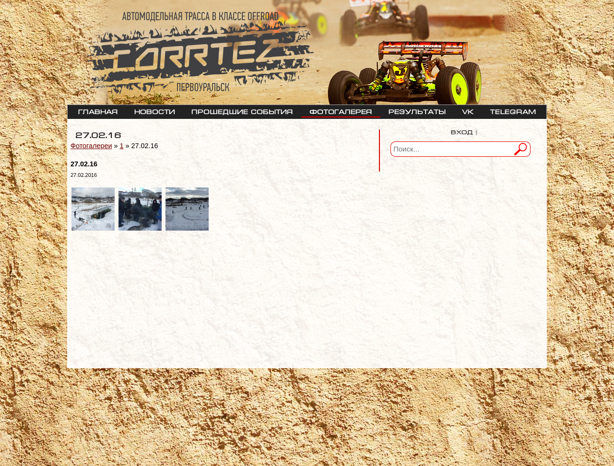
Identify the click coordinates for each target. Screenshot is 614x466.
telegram (513, 111)
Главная (98, 111)
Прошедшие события (242, 111)
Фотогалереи (91, 146)
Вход (462, 131)
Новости (154, 111)
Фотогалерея (340, 111)
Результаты (417, 111)
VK (467, 111)
